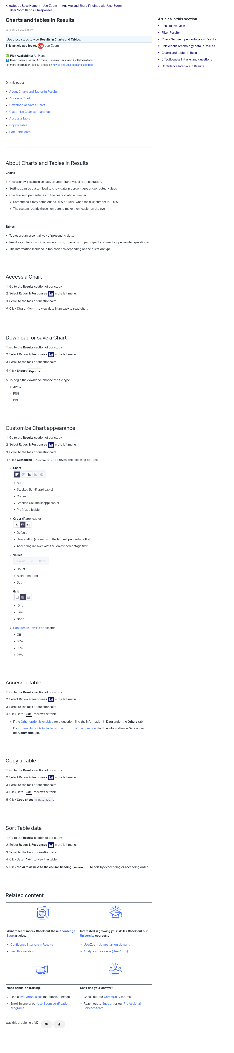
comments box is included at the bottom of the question (57, 728)
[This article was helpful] (59, 1024)
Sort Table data (20, 132)
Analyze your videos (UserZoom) (106, 951)
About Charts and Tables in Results (33, 91)
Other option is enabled (37, 721)
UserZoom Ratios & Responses (31, 10)
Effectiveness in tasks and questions (187, 59)
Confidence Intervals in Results (31, 944)
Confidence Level (25, 628)
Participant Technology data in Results (188, 46)
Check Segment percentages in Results (189, 39)
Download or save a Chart (27, 105)
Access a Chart (19, 98)
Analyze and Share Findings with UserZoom (92, 5)
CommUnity (112, 997)
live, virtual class (31, 997)
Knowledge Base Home (22, 5)
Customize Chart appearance (29, 112)
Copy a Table (18, 125)
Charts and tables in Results (181, 53)
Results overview (22, 951)
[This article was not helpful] (47, 1024)
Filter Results (171, 32)
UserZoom (50, 5)
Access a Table (19, 118)
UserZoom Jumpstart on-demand (107, 944)
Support (108, 1003)
